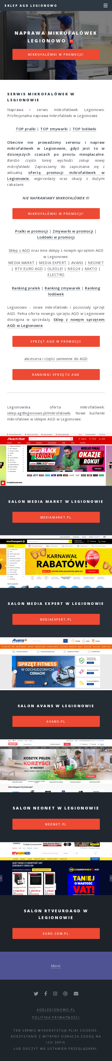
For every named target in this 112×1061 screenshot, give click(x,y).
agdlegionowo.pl (56, 1010)
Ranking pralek (26, 287)
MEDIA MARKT (21, 262)
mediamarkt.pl (56, 517)
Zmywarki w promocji (73, 231)
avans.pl (55, 721)
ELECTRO (56, 274)
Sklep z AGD (19, 250)
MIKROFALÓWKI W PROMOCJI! (56, 54)
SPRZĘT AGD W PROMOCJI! (56, 341)
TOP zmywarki (54, 128)
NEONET (96, 262)
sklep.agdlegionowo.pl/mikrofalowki (39, 412)
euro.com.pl (56, 933)
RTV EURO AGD (29, 268)
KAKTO (91, 268)
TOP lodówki (84, 128)
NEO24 (74, 268)
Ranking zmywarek (62, 287)
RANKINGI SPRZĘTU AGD (56, 375)
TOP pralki (26, 128)
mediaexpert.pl (56, 619)
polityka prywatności (56, 1017)
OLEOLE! (55, 268)
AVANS (77, 262)
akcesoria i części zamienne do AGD (56, 358)
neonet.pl (56, 824)
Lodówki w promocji (56, 237)
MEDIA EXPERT (53, 262)
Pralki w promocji (31, 231)
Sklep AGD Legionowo (30, 5)
